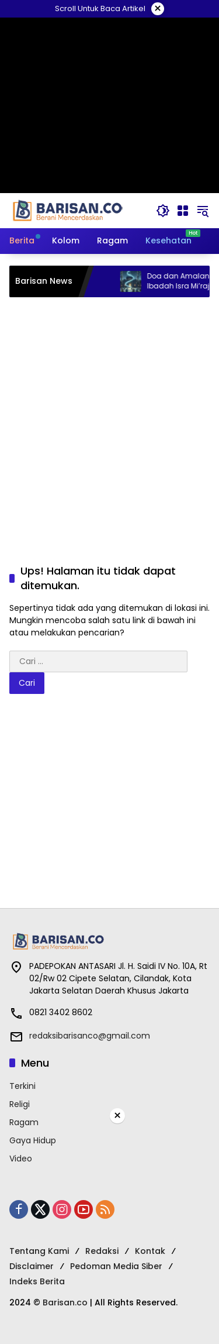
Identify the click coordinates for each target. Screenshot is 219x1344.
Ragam (24, 1122)
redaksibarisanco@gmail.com (89, 1035)
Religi (19, 1104)
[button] (163, 211)
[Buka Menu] (183, 211)
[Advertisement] (109, 418)
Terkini (22, 1086)
